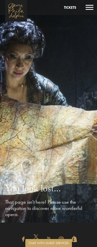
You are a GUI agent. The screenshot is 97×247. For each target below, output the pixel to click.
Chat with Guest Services (48, 243)
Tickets (70, 7)
